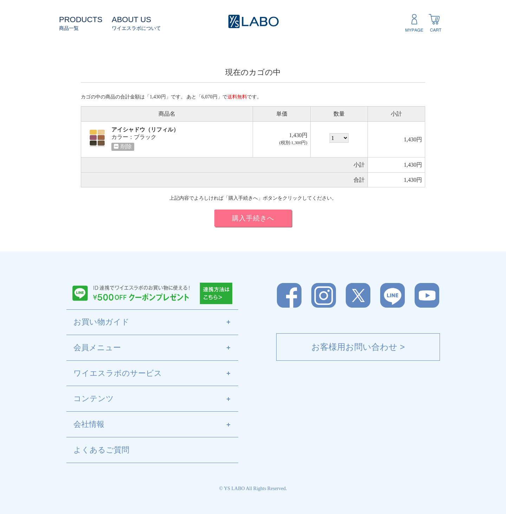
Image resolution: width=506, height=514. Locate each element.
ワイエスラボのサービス (156, 374)
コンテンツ (156, 399)
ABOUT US (131, 19)
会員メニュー (156, 348)
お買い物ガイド (156, 322)
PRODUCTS (80, 19)
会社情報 (156, 425)
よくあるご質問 (101, 449)
